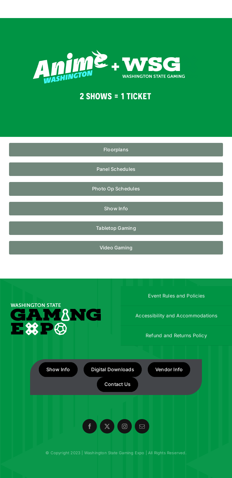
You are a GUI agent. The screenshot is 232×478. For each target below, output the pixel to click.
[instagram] (124, 426)
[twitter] (107, 426)
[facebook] (89, 426)
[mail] (142, 426)
